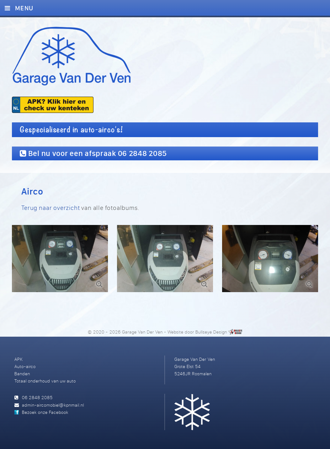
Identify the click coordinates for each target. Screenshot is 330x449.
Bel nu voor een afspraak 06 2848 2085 (93, 153)
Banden (22, 374)
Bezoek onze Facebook (45, 412)
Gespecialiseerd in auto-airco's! (71, 130)
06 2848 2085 (37, 397)
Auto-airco (25, 366)
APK (18, 359)
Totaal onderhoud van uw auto (45, 381)
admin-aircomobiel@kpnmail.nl (53, 405)
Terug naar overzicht (50, 207)
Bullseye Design (211, 332)
